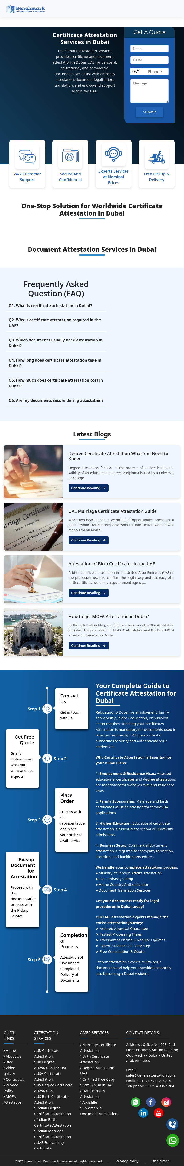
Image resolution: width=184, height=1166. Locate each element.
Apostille (88, 1102)
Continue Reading (88, 488)
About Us (12, 1056)
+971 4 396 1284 (160, 1085)
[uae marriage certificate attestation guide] (33, 526)
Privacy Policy (127, 1161)
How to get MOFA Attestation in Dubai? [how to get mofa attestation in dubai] (109, 616)
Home (10, 1050)
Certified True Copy (97, 1079)
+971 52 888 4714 (156, 1080)
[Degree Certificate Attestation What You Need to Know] (33, 471)
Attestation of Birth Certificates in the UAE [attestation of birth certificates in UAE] (112, 564)
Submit (149, 112)
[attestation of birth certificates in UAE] (33, 578)
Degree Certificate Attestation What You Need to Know (118, 456)
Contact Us (14, 1079)
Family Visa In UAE (96, 1084)
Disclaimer (160, 1161)
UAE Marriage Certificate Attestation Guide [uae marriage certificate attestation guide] (113, 511)
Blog (8, 1062)
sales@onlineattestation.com (150, 1075)
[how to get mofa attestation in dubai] (33, 631)
